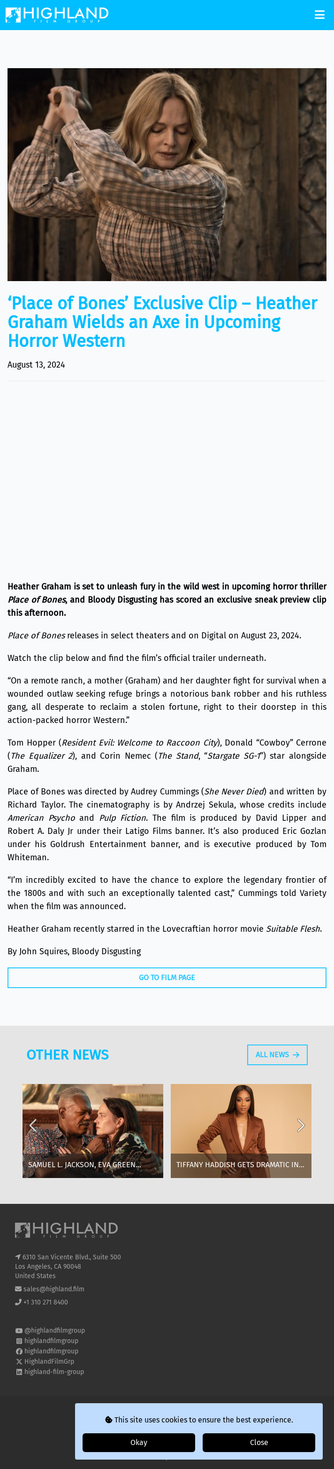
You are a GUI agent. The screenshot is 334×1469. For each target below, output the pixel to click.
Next (300, 1138)
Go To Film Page (167, 977)
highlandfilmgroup (51, 1341)
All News (277, 1060)
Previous (34, 1138)
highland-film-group (54, 1372)
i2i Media (184, 1457)
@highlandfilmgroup (54, 1331)
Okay (138, 1442)
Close (259, 1442)
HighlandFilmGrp (49, 1362)
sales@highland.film (53, 1289)
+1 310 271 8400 (45, 1302)
